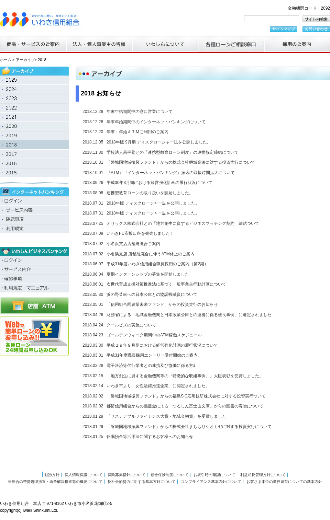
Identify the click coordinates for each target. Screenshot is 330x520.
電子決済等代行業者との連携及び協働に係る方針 (152, 365)
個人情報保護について (83, 475)
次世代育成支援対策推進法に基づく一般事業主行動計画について (166, 284)
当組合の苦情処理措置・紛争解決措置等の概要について (55, 481)
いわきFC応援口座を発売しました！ (140, 233)
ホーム (5, 60)
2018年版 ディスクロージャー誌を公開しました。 (153, 203)
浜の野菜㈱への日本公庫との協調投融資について (152, 294)
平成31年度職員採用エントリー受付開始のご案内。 (154, 355)
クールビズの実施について (131, 325)
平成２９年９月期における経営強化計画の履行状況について (162, 345)
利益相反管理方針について (263, 475)
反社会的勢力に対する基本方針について (142, 481)
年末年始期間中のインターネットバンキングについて (156, 121)
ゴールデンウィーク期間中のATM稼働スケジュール (154, 335)
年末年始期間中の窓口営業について (140, 111)
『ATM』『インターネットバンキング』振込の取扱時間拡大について (170, 172)
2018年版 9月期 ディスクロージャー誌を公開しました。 (159, 142)
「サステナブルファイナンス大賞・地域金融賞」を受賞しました (166, 416)
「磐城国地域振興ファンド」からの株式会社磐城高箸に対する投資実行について (181, 162)
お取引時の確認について (214, 475)
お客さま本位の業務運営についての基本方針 (284, 481)
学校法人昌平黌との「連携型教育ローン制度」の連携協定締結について (173, 152)
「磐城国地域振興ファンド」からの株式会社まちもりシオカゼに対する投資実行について (189, 426)
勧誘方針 (51, 475)
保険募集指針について (126, 475)
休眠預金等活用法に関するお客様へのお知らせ (150, 436)
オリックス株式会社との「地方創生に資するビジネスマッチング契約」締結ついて (183, 223)
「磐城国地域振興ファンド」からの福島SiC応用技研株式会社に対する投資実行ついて (186, 396)
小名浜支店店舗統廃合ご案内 (133, 243)
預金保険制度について (169, 475)
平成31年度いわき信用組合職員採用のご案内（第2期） (157, 264)
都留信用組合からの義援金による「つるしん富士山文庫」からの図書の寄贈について (185, 406)
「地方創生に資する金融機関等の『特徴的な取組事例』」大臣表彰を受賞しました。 (185, 375)
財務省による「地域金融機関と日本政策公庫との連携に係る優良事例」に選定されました (189, 314)
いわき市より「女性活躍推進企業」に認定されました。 (158, 385)
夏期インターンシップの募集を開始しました (148, 274)
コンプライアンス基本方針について (211, 481)
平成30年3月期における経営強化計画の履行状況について (159, 182)
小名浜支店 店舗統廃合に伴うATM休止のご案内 (151, 254)
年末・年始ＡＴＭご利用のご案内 (137, 131)
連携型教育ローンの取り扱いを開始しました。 (150, 192)
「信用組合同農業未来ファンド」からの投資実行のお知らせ (162, 304)
